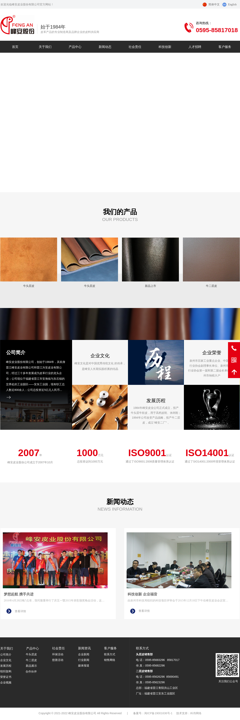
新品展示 (31, 665)
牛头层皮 (31, 654)
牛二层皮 (31, 660)
